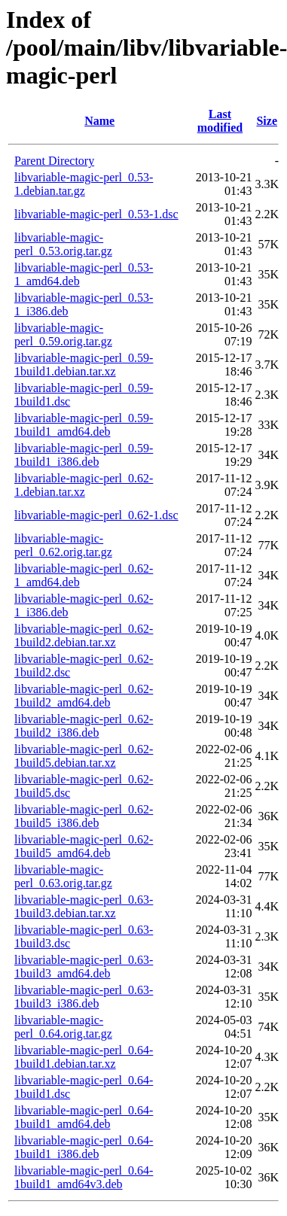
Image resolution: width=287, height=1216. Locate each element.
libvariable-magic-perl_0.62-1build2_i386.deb (83, 726)
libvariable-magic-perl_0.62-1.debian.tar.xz (83, 485)
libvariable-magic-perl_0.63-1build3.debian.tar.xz (83, 906)
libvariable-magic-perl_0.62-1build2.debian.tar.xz (83, 635)
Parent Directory (54, 160)
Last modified (220, 121)
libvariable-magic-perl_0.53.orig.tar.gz (63, 244)
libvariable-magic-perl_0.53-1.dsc (96, 214)
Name (99, 120)
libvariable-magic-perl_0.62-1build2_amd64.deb (83, 695)
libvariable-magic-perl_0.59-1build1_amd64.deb (83, 425)
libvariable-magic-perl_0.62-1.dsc (96, 515)
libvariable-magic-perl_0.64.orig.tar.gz (63, 1027)
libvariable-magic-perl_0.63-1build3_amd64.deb (83, 966)
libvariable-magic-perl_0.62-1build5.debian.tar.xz (83, 756)
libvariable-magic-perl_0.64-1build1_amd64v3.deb (83, 1177)
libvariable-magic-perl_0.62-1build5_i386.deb (83, 816)
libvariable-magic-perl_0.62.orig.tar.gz (63, 545)
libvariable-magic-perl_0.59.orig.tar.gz (63, 334)
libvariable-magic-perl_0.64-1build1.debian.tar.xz (83, 1057)
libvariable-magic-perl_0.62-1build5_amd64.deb (83, 846)
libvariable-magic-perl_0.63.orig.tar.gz (63, 876)
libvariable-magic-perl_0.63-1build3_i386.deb (83, 996)
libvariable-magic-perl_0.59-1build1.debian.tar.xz (83, 364)
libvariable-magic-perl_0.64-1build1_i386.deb (83, 1147)
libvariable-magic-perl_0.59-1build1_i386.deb (83, 455)
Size (266, 120)
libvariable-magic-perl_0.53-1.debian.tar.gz (83, 184)
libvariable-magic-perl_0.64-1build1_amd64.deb (83, 1117)
